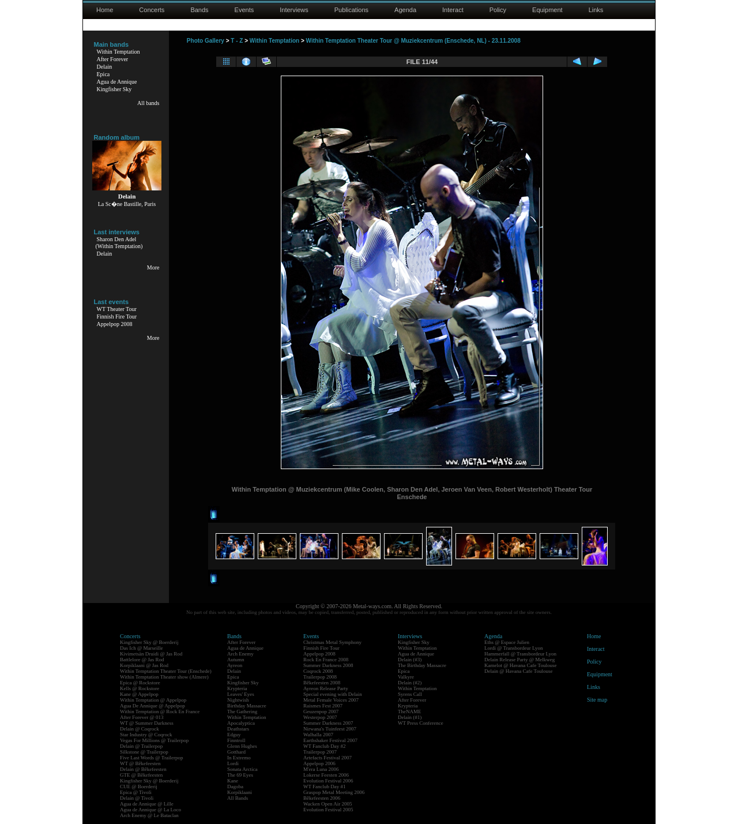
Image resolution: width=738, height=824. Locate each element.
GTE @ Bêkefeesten (141, 775)
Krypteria (237, 688)
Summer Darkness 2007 (328, 723)
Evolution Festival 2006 (328, 781)
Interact (453, 9)
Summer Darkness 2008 (328, 665)
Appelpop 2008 (115, 324)
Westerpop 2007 (320, 717)
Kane (232, 781)
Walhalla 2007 (318, 734)
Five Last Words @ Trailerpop (151, 758)
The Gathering (242, 711)
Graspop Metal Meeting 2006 (333, 792)
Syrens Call (410, 694)
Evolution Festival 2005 (328, 809)
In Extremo (239, 758)
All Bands (237, 798)
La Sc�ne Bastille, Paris (127, 204)
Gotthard (236, 752)
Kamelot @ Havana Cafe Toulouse (520, 665)
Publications (351, 9)
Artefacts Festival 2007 (327, 758)
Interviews (294, 9)
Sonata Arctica (242, 769)
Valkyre (406, 677)
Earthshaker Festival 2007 (330, 740)
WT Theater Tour (117, 309)
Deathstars (238, 729)
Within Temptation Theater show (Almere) (164, 677)
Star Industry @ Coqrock (146, 734)
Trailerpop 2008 (320, 677)
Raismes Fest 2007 (322, 706)
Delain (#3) (409, 659)
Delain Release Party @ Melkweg (519, 659)
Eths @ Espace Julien (506, 642)
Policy (498, 9)
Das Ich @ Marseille (141, 648)
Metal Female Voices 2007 (331, 700)
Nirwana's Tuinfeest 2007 (329, 729)
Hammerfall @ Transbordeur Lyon (520, 654)
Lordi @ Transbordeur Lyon (513, 648)
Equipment (547, 9)
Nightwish (238, 700)
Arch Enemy (240, 654)
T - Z (237, 41)
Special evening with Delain (332, 694)
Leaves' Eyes (240, 694)
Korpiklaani (239, 792)
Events (244, 9)
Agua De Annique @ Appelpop (152, 706)
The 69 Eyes (240, 775)
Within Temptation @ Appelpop (153, 700)
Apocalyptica (241, 723)
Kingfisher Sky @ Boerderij (149, 642)
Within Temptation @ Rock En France (159, 711)
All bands (148, 103)
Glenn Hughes (242, 746)
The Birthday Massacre (422, 665)
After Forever (113, 59)
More (153, 267)
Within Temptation (118, 51)
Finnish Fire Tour (117, 316)
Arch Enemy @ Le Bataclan (149, 815)
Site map (597, 699)
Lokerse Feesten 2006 (326, 775)
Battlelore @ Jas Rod (142, 659)
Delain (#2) (409, 683)
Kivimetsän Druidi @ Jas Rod (151, 654)
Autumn (235, 659)
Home (104, 9)
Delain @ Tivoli (136, 798)
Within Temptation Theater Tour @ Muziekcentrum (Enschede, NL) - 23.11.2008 (413, 41)
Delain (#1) (409, 717)
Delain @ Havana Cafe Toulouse (518, 671)
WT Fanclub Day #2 (324, 746)
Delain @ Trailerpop (141, 746)
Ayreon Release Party (325, 688)
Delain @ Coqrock (139, 729)
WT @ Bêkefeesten (140, 763)
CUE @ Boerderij (138, 786)
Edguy (234, 734)
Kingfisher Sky (114, 89)
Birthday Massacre (246, 706)
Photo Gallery (205, 41)
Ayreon (234, 665)
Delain (104, 66)
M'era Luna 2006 (321, 769)
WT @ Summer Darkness (147, 723)
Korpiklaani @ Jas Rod (144, 665)
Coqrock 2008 (318, 671)
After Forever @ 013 (142, 717)
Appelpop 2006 (319, 763)
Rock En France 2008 (325, 659)
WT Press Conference (420, 723)
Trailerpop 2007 (320, 752)
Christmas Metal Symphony (332, 642)
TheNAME (409, 711)
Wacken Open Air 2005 (327, 804)
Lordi (233, 763)
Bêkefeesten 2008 (321, 683)
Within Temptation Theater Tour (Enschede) (166, 671)
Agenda (405, 9)
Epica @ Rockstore (140, 683)
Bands (199, 9)
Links (596, 9)
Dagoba (235, 786)
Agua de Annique (117, 81)
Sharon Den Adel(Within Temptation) (119, 242)
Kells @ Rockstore (139, 688)
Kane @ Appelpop (139, 694)
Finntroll (236, 740)
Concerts (151, 9)
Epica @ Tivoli (136, 792)
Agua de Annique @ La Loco (150, 809)
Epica (103, 74)
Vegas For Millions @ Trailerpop (154, 740)
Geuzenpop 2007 (320, 711)
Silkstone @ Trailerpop (144, 752)
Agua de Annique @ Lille (147, 804)
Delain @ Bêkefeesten (143, 769)
